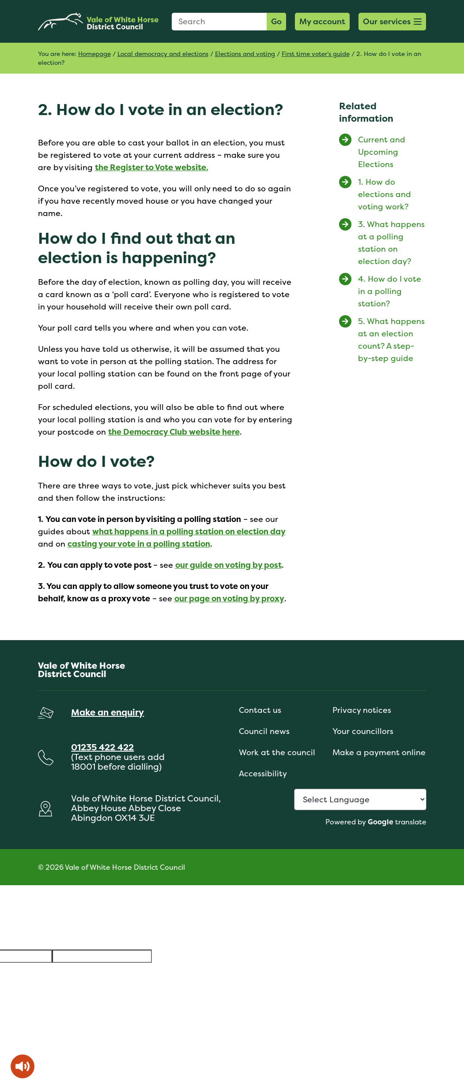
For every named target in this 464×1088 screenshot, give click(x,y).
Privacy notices (361, 709)
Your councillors (362, 731)
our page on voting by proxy (229, 598)
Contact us (260, 709)
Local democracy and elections (162, 53)
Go (276, 21)
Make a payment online (379, 752)
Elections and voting (245, 53)
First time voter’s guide (316, 53)
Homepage (94, 53)
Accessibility (263, 773)
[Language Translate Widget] (360, 799)
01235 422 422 (102, 747)
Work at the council (277, 752)
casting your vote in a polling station (139, 543)
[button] (392, 21)
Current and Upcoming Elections (381, 152)
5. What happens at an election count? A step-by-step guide (391, 340)
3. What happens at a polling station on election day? (391, 243)
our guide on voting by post (228, 564)
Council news (264, 731)
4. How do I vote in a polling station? (389, 291)
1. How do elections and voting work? (384, 194)
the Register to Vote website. (151, 167)
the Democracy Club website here (174, 431)
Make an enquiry (107, 712)
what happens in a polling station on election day (189, 531)
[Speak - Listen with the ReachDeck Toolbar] (22, 1066)
